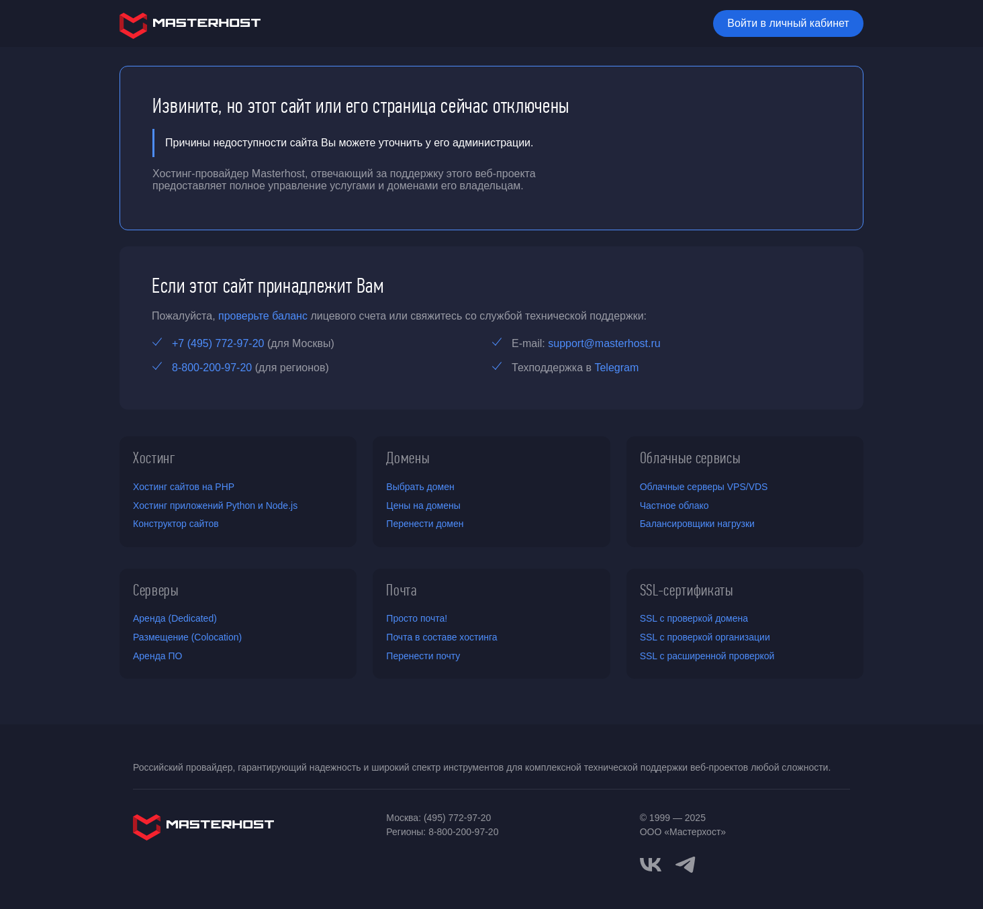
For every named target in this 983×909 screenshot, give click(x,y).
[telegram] (685, 863)
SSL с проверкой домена (694, 618)
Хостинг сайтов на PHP (183, 486)
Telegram (616, 367)
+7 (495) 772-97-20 (218, 343)
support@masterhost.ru (604, 343)
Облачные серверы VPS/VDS (704, 486)
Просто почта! (416, 618)
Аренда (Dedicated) (175, 618)
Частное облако (674, 505)
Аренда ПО (157, 656)
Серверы (156, 590)
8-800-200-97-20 (212, 367)
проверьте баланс (263, 316)
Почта (401, 590)
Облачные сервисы (690, 457)
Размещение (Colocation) (187, 637)
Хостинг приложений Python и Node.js (215, 505)
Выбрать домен (420, 486)
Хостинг (154, 457)
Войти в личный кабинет (788, 23)
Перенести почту (423, 656)
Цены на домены (423, 505)
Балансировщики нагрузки (697, 523)
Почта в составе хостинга (441, 637)
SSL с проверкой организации (705, 637)
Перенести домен (424, 523)
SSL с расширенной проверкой (707, 656)
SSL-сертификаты (687, 590)
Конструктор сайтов (176, 523)
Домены (408, 457)
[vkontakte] (650, 864)
